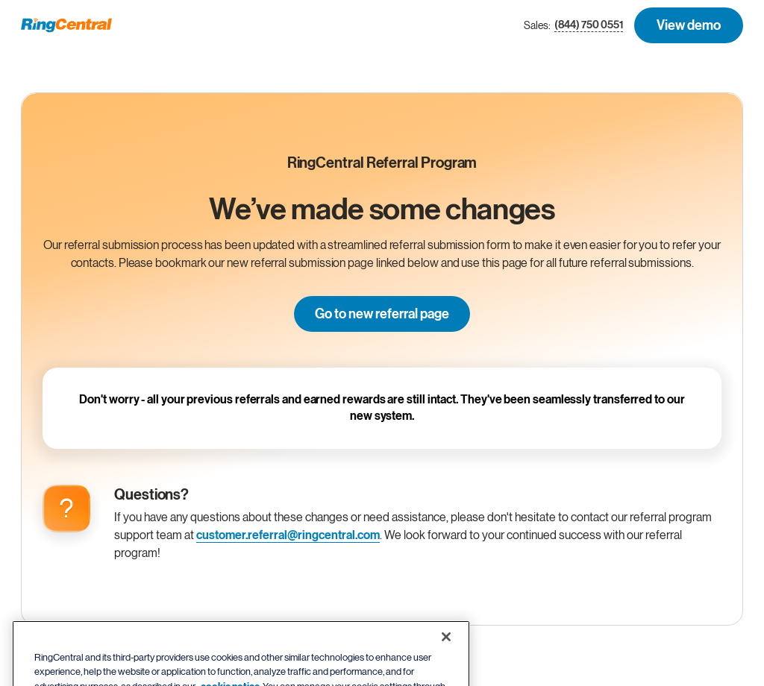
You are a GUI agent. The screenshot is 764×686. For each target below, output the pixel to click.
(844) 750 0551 (588, 25)
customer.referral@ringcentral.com (288, 535)
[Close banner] (446, 651)
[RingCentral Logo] (66, 25)
